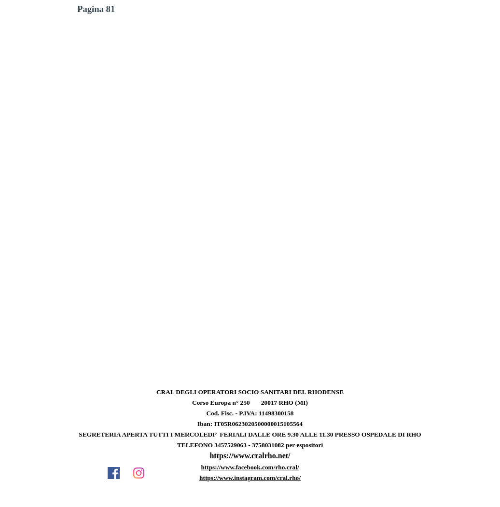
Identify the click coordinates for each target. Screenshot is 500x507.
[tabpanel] (250, 439)
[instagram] (138, 473)
